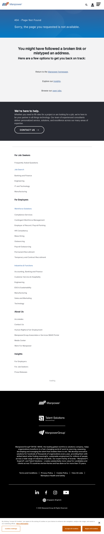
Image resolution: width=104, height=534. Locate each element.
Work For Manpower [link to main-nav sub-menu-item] (23, 346)
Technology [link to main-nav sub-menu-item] (19, 303)
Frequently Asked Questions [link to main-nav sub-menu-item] (26, 163)
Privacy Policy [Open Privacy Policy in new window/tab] (47, 473)
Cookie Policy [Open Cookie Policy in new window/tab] (62, 473)
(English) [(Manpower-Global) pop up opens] (52, 500)
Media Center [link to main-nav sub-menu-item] (20, 340)
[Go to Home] (12, 5)
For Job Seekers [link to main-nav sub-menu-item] (21, 367)
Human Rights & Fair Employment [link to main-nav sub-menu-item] (28, 330)
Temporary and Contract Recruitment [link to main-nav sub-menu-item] (30, 257)
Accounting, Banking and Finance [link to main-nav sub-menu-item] (28, 271)
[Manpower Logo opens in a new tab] (49, 403)
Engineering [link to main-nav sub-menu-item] (19, 181)
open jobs (57, 91)
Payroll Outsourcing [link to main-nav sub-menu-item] (22, 247)
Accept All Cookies (71, 530)
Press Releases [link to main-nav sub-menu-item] (20, 372)
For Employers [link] (21, 199)
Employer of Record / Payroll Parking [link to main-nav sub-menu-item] (29, 225)
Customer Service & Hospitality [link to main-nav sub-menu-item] (27, 277)
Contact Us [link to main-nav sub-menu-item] (19, 324)
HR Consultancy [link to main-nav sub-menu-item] (21, 231)
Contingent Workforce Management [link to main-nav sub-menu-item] (29, 220)
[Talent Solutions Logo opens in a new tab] (52, 418)
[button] (98, 4)
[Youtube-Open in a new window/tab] (66, 492)
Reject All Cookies (91, 530)
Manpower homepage (58, 72)
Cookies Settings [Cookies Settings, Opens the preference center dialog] (11, 530)
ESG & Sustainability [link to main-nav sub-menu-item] (22, 287)
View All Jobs (77, 473)
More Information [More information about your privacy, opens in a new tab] (22, 525)
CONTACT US (29, 130)
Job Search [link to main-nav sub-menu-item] (19, 169)
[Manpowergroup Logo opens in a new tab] (52, 433)
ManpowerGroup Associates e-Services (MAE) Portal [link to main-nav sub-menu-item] (36, 335)
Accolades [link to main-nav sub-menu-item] (18, 319)
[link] (52, 492)
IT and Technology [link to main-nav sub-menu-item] (22, 186)
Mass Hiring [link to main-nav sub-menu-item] (19, 236)
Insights (56, 81)
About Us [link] (19, 311)
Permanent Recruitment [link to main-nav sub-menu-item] (24, 252)
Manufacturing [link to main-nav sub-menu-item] (20, 191)
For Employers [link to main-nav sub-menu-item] (20, 361)
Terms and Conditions (28, 473)
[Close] (99, 524)
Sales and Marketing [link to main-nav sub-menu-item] (23, 298)
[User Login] (92, 5)
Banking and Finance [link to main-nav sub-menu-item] (23, 175)
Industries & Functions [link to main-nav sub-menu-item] (23, 265)
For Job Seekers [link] (22, 155)
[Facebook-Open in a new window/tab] (46, 492)
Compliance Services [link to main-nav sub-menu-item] (23, 215)
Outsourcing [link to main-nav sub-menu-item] (19, 241)
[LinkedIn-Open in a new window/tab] (37, 492)
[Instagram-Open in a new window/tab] (55, 492)
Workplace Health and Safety (53, 475)
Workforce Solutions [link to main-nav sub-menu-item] (23, 209)
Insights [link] (18, 354)
